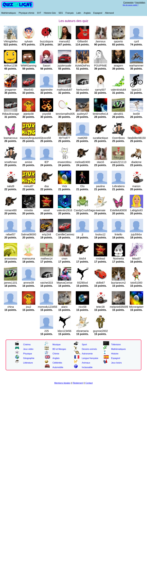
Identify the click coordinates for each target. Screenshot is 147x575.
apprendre (46, 89)
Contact (89, 383)
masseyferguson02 (31, 137)
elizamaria (82, 330)
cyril (136, 41)
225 (46, 330)
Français (69, 13)
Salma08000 (28, 234)
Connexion (128, 2)
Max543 (28, 89)
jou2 (28, 306)
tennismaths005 (65, 113)
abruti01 (118, 113)
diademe (136, 162)
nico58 (82, 306)
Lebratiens (118, 186)
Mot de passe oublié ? (130, 5)
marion (136, 186)
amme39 (28, 282)
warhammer (136, 65)
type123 (136, 89)
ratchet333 (46, 282)
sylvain (29, 41)
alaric (64, 306)
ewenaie (100, 210)
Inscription (140, 2)
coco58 (46, 137)
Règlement (78, 383)
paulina (100, 186)
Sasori (46, 65)
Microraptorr (136, 306)
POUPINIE (100, 65)
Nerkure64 (82, 89)
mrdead (100, 258)
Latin (78, 13)
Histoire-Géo (50, 13)
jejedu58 (28, 113)
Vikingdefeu (11, 41)
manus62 (64, 41)
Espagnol (97, 13)
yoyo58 (46, 113)
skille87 (100, 282)
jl (82, 234)
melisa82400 (82, 162)
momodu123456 (47, 306)
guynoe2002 (100, 330)
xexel (46, 210)
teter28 (100, 306)
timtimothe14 (100, 113)
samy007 (100, 89)
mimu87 (28, 186)
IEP (46, 162)
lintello (118, 234)
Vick (64, 186)
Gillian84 (82, 41)
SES (61, 13)
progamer (10, 89)
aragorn (118, 65)
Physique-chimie (26, 13)
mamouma (28, 258)
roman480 (10, 210)
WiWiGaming (28, 65)
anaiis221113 (118, 162)
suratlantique (100, 137)
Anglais (87, 13)
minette (28, 210)
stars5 (100, 162)
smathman (10, 162)
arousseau (10, 258)
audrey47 (82, 113)
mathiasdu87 (64, 89)
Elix (82, 186)
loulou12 (100, 234)
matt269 (82, 137)
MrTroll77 (64, 137)
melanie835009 (119, 306)
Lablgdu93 (136, 210)
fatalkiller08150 (137, 137)
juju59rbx (136, 234)
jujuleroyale (64, 65)
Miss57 (136, 258)
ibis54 (82, 258)
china (10, 306)
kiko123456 (64, 330)
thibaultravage (10, 113)
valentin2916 (64, 210)
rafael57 (10, 234)
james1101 (10, 282)
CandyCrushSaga (84, 210)
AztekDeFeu (82, 65)
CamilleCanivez (65, 234)
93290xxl (82, 282)
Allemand (109, 13)
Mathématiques (8, 13)
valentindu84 (118, 89)
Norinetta (118, 258)
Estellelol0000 (118, 210)
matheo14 (46, 258)
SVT (39, 13)
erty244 (46, 234)
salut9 (10, 186)
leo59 (136, 113)
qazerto (118, 41)
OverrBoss (118, 137)
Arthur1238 (10, 65)
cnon (64, 258)
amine (28, 162)
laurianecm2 (118, 282)
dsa (46, 186)
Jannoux (100, 41)
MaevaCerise (64, 282)
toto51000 (136, 282)
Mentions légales (62, 383)
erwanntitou (64, 162)
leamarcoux (11, 137)
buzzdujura (46, 41)
